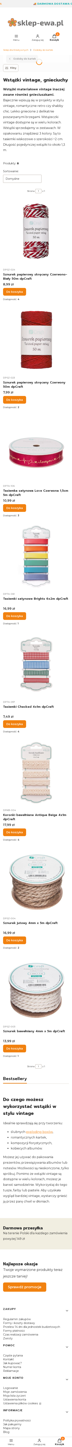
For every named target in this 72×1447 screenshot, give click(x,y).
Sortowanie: (11, 171)
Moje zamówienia (15, 1392)
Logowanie (10, 1388)
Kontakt (8, 1359)
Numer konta (12, 1367)
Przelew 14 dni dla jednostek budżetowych (31, 1327)
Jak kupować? (12, 1363)
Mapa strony (11, 1428)
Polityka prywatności (17, 1420)
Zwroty (8, 1338)
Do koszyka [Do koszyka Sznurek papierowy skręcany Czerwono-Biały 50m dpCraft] (14, 292)
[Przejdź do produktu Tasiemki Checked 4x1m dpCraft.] (36, 665)
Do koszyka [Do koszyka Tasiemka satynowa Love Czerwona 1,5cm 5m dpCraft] (14, 508)
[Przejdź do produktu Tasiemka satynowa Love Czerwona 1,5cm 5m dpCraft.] (36, 449)
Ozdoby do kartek (43, 49)
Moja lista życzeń (14, 1395)
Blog (6, 1432)
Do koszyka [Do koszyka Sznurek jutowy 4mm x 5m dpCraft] (14, 940)
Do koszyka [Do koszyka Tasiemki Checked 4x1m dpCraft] (14, 724)
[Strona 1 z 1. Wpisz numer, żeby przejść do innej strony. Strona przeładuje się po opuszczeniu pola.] (38, 191)
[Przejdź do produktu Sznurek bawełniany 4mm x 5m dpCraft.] (36, 989)
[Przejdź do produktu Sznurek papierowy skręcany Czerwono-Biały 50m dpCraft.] (36, 232)
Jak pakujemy (12, 1424)
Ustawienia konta (14, 1399)
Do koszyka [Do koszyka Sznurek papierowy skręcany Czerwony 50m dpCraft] (14, 400)
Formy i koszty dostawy (19, 1323)
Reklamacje (11, 1371)
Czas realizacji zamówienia (20, 1334)
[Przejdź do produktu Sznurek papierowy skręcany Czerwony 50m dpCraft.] (36, 340)
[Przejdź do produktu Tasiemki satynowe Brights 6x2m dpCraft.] (36, 557)
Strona (31, 191)
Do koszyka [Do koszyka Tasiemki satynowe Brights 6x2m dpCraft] (14, 616)
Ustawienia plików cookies (21, 1403)
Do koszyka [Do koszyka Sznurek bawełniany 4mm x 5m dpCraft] (14, 1048)
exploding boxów (39, 1132)
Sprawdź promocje (24, 1287)
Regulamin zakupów (17, 1319)
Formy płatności (14, 1330)
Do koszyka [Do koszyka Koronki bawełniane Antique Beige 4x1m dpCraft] (14, 832)
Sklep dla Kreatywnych (15, 49)
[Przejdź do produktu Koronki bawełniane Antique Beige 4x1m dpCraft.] (36, 773)
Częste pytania (13, 1355)
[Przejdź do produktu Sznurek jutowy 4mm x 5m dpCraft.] (36, 881)
